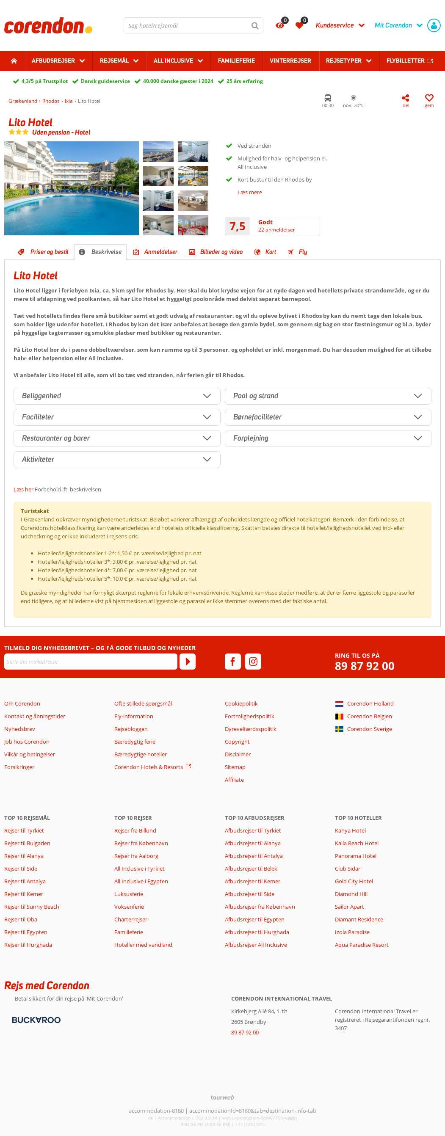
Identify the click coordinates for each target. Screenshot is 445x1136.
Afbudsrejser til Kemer (252, 881)
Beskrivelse (106, 252)
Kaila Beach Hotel (357, 843)
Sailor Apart (349, 906)
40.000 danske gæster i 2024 (178, 81)
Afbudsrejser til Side (249, 894)
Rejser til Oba (20, 919)
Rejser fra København (141, 843)
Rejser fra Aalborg (136, 856)
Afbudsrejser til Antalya (254, 856)
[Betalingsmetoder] (35, 1019)
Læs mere (250, 192)
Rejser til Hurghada (28, 945)
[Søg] (255, 25)
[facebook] (233, 661)
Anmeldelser (160, 252)
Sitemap (235, 767)
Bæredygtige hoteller (140, 754)
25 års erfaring (245, 81)
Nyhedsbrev (19, 729)
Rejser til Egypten (25, 932)
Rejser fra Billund (135, 830)
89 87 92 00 (365, 666)
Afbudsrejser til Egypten (255, 919)
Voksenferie (129, 906)
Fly (303, 252)
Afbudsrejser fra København (260, 906)
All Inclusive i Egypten (141, 881)
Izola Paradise (352, 932)
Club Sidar (347, 868)
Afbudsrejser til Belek (251, 868)
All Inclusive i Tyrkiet (140, 868)
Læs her (23, 489)
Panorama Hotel (355, 856)
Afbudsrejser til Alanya (253, 843)
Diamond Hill (351, 894)
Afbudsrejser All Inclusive (256, 945)
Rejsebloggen (131, 729)
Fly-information (133, 716)
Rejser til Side (20, 868)
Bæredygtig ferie (134, 741)
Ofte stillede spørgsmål (143, 703)
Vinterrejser (290, 60)
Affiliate (234, 779)
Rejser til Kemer (23, 894)
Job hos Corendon (27, 741)
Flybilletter (406, 60)
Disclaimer (238, 754)
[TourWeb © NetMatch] (222, 1097)
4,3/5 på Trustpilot (45, 81)
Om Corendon (22, 703)
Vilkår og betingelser (29, 754)
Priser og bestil (49, 252)
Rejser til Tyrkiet (24, 830)
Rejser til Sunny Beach (31, 906)
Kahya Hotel (350, 830)
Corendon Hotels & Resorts (148, 767)
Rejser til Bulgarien (27, 843)
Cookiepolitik (241, 703)
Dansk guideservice (105, 81)
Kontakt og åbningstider (34, 716)
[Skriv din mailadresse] (90, 661)
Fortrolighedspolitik (249, 716)
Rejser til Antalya (25, 881)
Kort (270, 252)
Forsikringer (19, 767)
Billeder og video (221, 252)
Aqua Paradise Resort (362, 945)
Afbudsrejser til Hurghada (257, 932)
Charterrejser (130, 919)
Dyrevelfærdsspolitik (250, 729)
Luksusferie (128, 894)
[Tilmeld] (188, 661)
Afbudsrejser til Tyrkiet (253, 830)
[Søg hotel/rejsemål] (193, 25)
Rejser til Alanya (24, 856)
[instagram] (253, 661)
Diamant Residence (359, 919)
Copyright (237, 741)
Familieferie (236, 60)
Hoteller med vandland (143, 945)
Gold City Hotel (354, 881)
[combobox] (193, 25)
